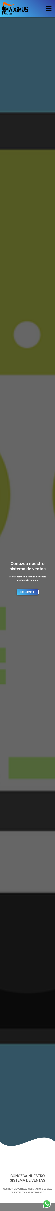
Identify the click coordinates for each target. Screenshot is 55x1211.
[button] (4, 578)
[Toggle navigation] (49, 8)
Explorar (27, 592)
